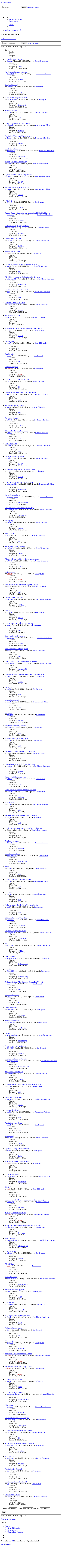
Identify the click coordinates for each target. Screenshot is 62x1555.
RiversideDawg (12, 971)
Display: (9, 1508)
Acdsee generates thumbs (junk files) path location (21, 905)
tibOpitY (10, 548)
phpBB (11, 1541)
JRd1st (9, 1150)
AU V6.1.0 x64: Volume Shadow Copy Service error (22, 277)
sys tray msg (9, 520)
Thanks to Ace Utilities (12, 315)
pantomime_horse (13, 1394)
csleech (9, 445)
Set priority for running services (15, 726)
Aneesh (9, 369)
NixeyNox (10, 843)
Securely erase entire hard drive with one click (20, 790)
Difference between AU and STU (16, 918)
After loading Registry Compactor (16, 431)
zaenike (9, 612)
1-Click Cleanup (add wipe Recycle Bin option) (21, 815)
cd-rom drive (9, 802)
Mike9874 (10, 74)
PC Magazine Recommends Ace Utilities (18, 1430)
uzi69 (9, 112)
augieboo (10, 1343)
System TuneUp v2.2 (12, 1020)
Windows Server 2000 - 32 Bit (15, 303)
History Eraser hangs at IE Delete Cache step (20, 764)
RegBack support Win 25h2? (14, 59)
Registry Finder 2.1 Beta (13, 251)
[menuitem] (15, 19)
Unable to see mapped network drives (17, 123)
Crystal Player (9, 1302)
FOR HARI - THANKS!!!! (14, 1392)
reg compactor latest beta (13, 1097)
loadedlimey (11, 1420)
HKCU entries (9, 200)
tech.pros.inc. (11, 932)
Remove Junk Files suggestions (15, 777)
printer (7, 867)
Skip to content (6, 2)
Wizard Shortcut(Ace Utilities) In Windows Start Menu (23, 1084)
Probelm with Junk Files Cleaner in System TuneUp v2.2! (24, 982)
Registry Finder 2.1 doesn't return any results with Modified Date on (27, 213)
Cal (8, 381)
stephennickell (12, 856)
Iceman (9, 87)
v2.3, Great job (10, 1456)
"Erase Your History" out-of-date (16, 98)
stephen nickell (12, 958)
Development (38, 87)
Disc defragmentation (12, 995)
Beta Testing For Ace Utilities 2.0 (16, 1482)
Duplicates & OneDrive (13, 149)
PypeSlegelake (12, 510)
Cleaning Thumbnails (12, 1110)
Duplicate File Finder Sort (13, 1379)
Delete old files (10, 956)
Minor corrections (11, 110)
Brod (8, 1330)
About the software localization (15, 1046)
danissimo (10, 215)
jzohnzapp (10, 1202)
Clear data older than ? (12, 854)
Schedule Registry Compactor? (15, 931)
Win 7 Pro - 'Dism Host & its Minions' (17, 290)
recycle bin (8, 610)
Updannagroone (12, 497)
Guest (9, 1496)
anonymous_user (12, 1061)
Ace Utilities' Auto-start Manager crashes (18, 136)
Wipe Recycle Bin (11, 444)
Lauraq (9, 61)
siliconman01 (11, 99)
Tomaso (9, 138)
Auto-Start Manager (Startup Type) (16, 738)
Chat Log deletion (11, 1251)
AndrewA (10, 1304)
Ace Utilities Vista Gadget (13, 1123)
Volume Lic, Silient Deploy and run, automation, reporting (24, 1200)
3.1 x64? (8, 1187)
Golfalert (10, 240)
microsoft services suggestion (14, 1289)
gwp (8, 317)
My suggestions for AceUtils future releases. (19, 1443)
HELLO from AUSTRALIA (14, 238)
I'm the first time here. (12, 495)
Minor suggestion (11, 1341)
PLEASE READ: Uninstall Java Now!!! (18, 379)
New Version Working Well (14, 1072)
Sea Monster (11, 1022)
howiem (9, 189)
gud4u (9, 1381)
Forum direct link (11, 1008)
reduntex (10, 1138)
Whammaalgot (12, 1035)
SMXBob (10, 599)
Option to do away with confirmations (17, 1149)
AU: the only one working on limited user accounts (22, 559)
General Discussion (41, 61)
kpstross (9, 766)
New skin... (9, 969)
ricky (8, 292)
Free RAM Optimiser (12, 841)
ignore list (8, 687)
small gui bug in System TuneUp (16, 1059)
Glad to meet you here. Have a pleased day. (19, 508)
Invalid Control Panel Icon (14, 597)
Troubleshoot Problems (43, 74)
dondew (9, 522)
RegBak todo (9, 354)
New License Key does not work (16, 72)
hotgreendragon (12, 1240)
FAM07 (9, 176)
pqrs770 (9, 676)
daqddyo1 (10, 638)
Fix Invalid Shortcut (11, 418)
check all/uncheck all (12, 700)
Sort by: (25, 1508)
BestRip (9, 997)
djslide (9, 1317)
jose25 (9, 1291)
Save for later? (10, 533)
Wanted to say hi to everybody (15, 546)
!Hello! (7, 1033)
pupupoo (10, 715)
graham (9, 1099)
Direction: (41, 1508)
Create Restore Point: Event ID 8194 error (19, 482)
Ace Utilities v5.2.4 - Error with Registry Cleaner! (21, 585)
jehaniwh (10, 125)
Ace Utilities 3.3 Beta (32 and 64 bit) (17, 1161)
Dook (9, 356)
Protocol (10, 1073)
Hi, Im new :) (9, 1136)
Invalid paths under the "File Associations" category (22, 264)
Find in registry (10, 341)
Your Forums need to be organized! (16, 649)
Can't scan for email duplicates (15, 636)
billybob (10, 1253)
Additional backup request (13, 1328)
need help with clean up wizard (15, 1213)
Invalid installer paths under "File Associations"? (21, 392)
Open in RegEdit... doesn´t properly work (18, 174)
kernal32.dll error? (11, 1277)
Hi (6, 943)
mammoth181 (11, 663)
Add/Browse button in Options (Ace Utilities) (20, 469)
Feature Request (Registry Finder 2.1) (17, 226)
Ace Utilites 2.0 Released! (13, 1469)
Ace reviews (9, 892)
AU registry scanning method (14, 456)
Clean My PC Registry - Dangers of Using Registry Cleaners (25, 674)
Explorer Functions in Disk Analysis (17, 1418)
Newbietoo (10, 1227)
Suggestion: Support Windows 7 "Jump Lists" (20, 751)
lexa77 (9, 343)
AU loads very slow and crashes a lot (17, 187)
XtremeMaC (11, 151)
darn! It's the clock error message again (18, 1315)
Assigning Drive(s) (11, 85)
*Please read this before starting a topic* (18, 1354)
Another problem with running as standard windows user (24, 828)
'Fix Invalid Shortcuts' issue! (14, 405)
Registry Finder (10, 572)
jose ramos (10, 920)
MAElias (10, 945)
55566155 (10, 1048)
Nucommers (11, 1176)
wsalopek (10, 791)
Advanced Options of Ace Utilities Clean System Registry (24, 328)
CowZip (9, 304)
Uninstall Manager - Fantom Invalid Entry (19, 879)
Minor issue (9, 1405)
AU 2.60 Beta (9, 1264)
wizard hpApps (10, 1238)
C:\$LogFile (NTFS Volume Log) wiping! (19, 623)
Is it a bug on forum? (12, 1174)
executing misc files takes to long (16, 162)
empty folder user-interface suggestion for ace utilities (23, 1225)
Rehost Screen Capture (12, 1495)
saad (8, 266)
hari (8, 253)
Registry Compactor (11, 367)
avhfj (8, 535)
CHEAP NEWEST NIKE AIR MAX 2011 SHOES (22, 661)
